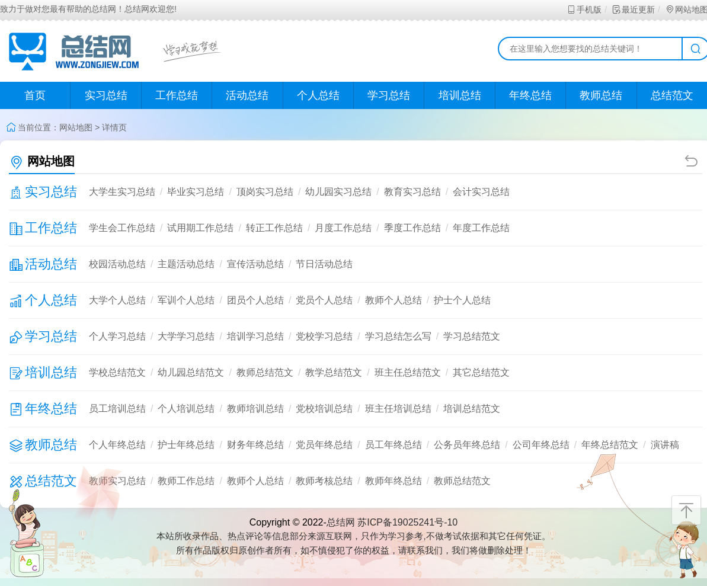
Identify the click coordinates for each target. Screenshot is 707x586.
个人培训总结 (186, 409)
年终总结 (530, 95)
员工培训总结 (117, 409)
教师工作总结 (186, 481)
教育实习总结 (412, 192)
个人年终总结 (117, 445)
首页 (35, 95)
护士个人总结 (462, 300)
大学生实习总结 (122, 192)
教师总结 (601, 95)
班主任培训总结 (398, 409)
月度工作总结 (343, 228)
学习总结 (388, 95)
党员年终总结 (324, 445)
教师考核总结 (324, 481)
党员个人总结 (324, 300)
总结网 (341, 522)
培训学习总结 (255, 336)
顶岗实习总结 (264, 192)
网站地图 (75, 127)
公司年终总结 (541, 445)
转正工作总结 (274, 228)
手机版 (584, 9)
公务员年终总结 (467, 445)
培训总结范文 (471, 409)
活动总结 (247, 95)
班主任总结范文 (408, 372)
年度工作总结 (481, 228)
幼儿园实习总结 (338, 192)
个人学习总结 (117, 336)
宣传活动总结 (255, 264)
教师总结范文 (264, 372)
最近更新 (633, 9)
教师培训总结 (255, 409)
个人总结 (318, 95)
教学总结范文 (333, 372)
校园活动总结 (117, 264)
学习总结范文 (471, 336)
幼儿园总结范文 (191, 372)
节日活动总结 (324, 264)
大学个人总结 (117, 300)
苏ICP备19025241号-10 (407, 522)
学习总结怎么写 (398, 336)
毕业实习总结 (195, 192)
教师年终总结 (393, 481)
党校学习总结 (324, 336)
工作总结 (176, 95)
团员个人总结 (255, 300)
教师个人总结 (393, 300)
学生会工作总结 (122, 228)
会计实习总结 (481, 192)
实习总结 (106, 95)
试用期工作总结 (200, 228)
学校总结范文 (117, 372)
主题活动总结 (186, 264)
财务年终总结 (255, 445)
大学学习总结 (186, 336)
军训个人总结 (186, 300)
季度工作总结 (412, 228)
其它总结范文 (481, 372)
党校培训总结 (324, 409)
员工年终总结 (393, 445)
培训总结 (460, 95)
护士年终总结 (186, 445)
